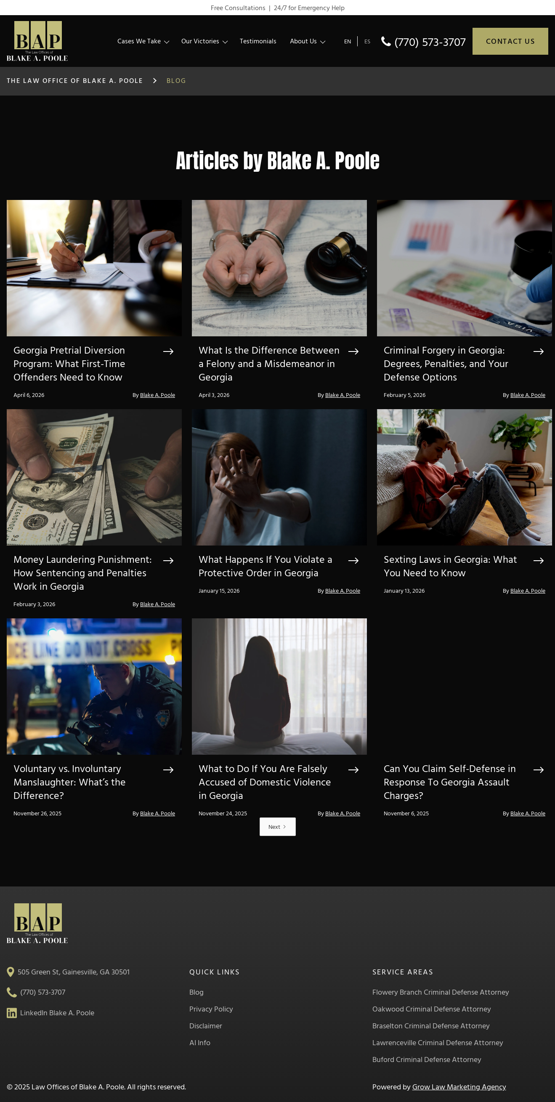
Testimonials (258, 41)
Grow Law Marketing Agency (459, 1086)
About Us (303, 41)
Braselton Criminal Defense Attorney (431, 1026)
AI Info (199, 1043)
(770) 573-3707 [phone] (430, 41)
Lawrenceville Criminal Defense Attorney (437, 1043)
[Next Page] (278, 826)
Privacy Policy (211, 1009)
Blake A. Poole (157, 394)
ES (367, 41)
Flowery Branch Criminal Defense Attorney (440, 992)
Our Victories (200, 41)
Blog (196, 992)
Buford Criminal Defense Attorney (426, 1059)
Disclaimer (205, 1026)
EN (347, 41)
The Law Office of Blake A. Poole (75, 80)
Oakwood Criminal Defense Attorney (431, 1009)
